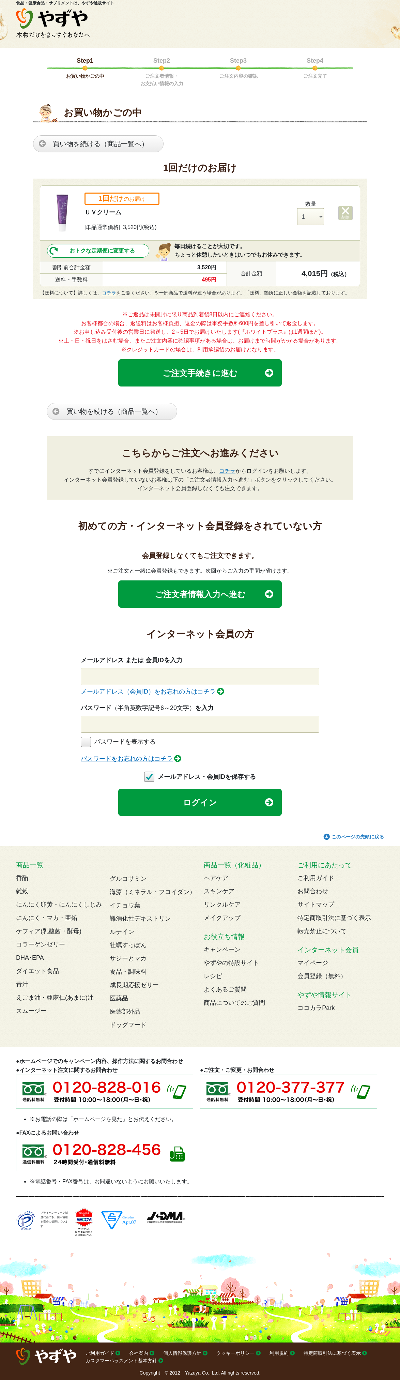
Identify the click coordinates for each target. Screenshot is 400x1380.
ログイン (200, 802)
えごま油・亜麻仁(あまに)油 (55, 997)
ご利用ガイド (315, 878)
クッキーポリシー (235, 1353)
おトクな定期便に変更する (102, 251)
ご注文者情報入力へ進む (200, 594)
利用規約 (279, 1353)
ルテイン (122, 931)
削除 (345, 217)
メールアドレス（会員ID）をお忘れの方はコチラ (148, 691)
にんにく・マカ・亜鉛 (46, 917)
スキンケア (219, 891)
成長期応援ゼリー (134, 985)
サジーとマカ (128, 958)
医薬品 (119, 998)
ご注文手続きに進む (200, 373)
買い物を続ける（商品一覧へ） (100, 144)
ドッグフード (128, 1024)
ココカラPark (316, 1007)
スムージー (31, 1010)
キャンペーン (222, 949)
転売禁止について (322, 931)
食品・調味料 (128, 971)
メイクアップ (222, 917)
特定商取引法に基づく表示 (334, 917)
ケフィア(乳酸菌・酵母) (48, 931)
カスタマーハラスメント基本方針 (121, 1360)
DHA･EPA (30, 957)
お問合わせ (312, 891)
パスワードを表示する (125, 741)
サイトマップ (315, 904)
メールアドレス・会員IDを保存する (207, 776)
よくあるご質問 (225, 989)
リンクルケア (222, 904)
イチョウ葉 (125, 905)
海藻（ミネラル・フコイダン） (153, 892)
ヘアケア (216, 878)
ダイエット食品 (37, 971)
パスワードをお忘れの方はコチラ (127, 758)
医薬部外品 (125, 1011)
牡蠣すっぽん (128, 945)
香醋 (22, 878)
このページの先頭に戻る (358, 836)
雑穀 (22, 891)
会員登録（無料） (322, 976)
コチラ (109, 292)
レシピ (213, 976)
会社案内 (138, 1353)
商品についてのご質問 (234, 1002)
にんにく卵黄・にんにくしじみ (59, 904)
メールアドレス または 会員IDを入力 (131, 660)
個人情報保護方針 (182, 1353)
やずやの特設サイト (231, 962)
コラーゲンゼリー (40, 944)
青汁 (22, 984)
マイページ (312, 962)
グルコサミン (128, 878)
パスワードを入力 (147, 707)
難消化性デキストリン (140, 918)
